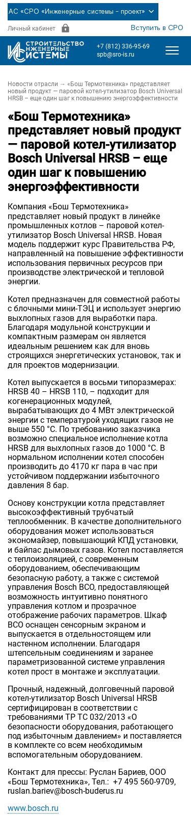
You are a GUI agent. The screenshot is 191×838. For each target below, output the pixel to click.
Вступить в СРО (157, 28)
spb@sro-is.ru (115, 54)
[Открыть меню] (172, 50)
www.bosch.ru (33, 808)
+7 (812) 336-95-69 (123, 46)
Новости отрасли (33, 84)
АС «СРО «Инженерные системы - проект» (83, 12)
